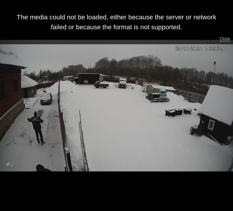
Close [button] (225, 38)
